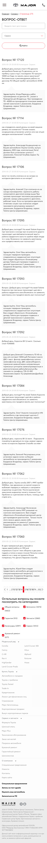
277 (29, 589)
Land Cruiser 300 (31, 645)
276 (26, 589)
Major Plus (6, 730)
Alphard (27, 654)
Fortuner (27, 658)
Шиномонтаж (8, 755)
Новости (5, 769)
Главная (5, 13)
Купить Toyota (8, 671)
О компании (7, 760)
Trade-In (5, 688)
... (10, 589)
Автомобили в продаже (12, 675)
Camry (4, 650)
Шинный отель (8, 726)
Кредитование (8, 692)
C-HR (4, 654)
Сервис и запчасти (10, 718)
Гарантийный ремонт (11, 751)
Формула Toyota (9, 722)
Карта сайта (7, 777)
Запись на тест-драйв (11, 787)
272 (15, 589)
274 (20, 589)
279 (34, 589)
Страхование (7, 700)
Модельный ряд (9, 641)
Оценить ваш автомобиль (13, 792)
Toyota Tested (7, 684)
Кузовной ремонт (9, 747)
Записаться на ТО (9, 796)
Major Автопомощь (10, 705)
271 (12, 589)
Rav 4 (4, 658)
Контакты (6, 773)
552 (39, 589)
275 (23, 589)
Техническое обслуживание (14, 735)
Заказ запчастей (9, 739)
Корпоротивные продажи (13, 709)
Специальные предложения (14, 765)
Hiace (26, 662)
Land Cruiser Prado (10, 666)
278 (31, 589)
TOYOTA (10, 809)
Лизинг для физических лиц (14, 696)
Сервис (14, 13)
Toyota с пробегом (10, 680)
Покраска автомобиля (11, 743)
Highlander (6, 662)
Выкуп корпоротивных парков (15, 713)
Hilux (26, 650)
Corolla (5, 645)
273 (18, 589)
